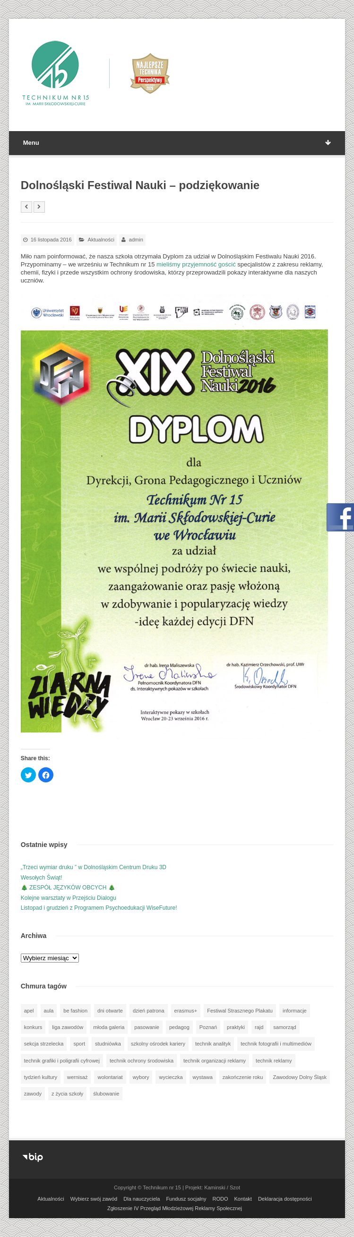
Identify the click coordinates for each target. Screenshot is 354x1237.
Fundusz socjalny (186, 1199)
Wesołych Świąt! (41, 877)
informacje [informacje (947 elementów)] (295, 1010)
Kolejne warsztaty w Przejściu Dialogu (68, 898)
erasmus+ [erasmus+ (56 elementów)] (186, 1010)
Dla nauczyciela (141, 1199)
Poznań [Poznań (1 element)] (208, 1027)
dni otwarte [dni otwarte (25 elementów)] (110, 1010)
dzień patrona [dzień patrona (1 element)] (148, 1010)
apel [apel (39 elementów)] (29, 1010)
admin (136, 239)
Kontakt (243, 1199)
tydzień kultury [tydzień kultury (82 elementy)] (40, 1077)
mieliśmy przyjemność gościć (196, 264)
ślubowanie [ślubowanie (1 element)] (106, 1093)
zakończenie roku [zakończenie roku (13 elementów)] (243, 1077)
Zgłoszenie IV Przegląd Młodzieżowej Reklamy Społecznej (174, 1208)
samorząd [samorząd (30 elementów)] (284, 1027)
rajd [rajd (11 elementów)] (259, 1027)
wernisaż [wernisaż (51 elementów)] (77, 1077)
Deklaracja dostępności (285, 1199)
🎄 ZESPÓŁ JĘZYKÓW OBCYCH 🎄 (68, 887)
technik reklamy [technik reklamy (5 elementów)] (274, 1060)
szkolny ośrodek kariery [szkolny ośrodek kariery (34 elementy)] (158, 1043)
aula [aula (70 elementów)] (49, 1010)
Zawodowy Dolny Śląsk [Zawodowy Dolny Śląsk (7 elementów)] (300, 1077)
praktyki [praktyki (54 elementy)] (236, 1027)
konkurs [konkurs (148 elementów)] (33, 1027)
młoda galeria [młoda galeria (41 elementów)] (108, 1027)
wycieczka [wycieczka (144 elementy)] (170, 1077)
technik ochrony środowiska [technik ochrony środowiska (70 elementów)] (141, 1060)
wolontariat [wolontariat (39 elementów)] (109, 1077)
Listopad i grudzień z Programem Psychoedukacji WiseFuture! (99, 908)
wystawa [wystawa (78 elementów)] (203, 1077)
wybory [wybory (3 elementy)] (141, 1077)
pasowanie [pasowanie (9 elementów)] (146, 1027)
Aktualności (101, 239)
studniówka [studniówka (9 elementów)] (108, 1043)
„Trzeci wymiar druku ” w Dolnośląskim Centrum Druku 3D (93, 867)
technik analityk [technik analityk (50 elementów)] (213, 1043)
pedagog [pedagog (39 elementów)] (179, 1027)
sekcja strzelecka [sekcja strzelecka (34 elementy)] (44, 1043)
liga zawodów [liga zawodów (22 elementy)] (67, 1027)
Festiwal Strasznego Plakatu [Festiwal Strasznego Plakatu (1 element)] (240, 1010)
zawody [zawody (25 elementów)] (33, 1093)
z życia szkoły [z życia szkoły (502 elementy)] (67, 1093)
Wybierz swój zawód (94, 1199)
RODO (220, 1199)
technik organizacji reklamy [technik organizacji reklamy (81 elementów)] (214, 1060)
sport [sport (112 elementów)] (79, 1043)
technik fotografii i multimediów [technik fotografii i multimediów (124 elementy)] (276, 1043)
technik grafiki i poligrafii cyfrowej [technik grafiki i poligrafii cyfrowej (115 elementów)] (62, 1060)
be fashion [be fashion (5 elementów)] (75, 1010)
